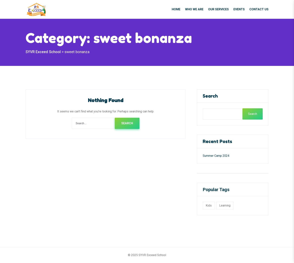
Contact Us (258, 9)
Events (239, 9)
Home (176, 9)
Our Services (218, 9)
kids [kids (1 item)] (209, 205)
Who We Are (194, 9)
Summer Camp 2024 (216, 155)
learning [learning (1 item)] (224, 205)
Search (210, 96)
